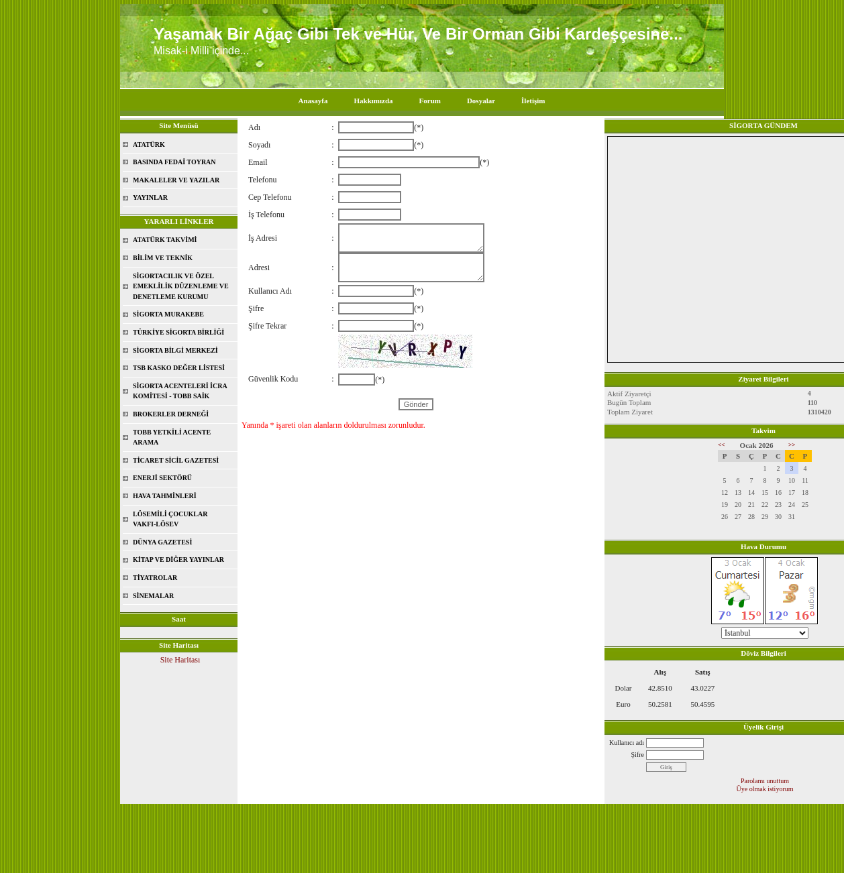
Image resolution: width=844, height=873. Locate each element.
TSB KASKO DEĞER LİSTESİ (179, 367)
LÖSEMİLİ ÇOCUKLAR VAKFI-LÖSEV (170, 519)
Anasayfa (312, 101)
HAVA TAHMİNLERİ (165, 496)
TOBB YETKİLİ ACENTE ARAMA (172, 437)
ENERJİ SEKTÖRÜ (162, 477)
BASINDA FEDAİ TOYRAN (174, 162)
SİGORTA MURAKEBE (168, 314)
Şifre (637, 754)
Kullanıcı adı (626, 742)
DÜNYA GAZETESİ (162, 542)
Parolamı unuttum (765, 780)
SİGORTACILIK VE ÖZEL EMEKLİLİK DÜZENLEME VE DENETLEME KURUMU (181, 286)
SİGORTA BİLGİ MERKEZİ (175, 350)
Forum (430, 101)
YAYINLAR (150, 197)
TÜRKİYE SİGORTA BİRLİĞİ (178, 332)
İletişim (533, 101)
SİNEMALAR (153, 595)
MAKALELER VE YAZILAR (176, 180)
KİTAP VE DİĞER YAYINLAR (178, 559)
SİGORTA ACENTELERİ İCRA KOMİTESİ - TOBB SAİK (180, 391)
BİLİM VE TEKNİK (163, 257)
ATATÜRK (149, 144)
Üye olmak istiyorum (765, 789)
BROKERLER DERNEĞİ (171, 414)
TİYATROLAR (155, 577)
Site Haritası (180, 659)
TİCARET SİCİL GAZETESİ (176, 460)
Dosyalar (481, 101)
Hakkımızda (373, 101)
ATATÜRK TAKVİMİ (165, 239)
